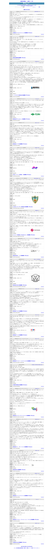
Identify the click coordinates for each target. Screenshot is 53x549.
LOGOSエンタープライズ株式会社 (23, 206)
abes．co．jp (37, 122)
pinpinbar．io (37, 210)
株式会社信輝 (19, 57)
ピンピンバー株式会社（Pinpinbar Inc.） (24, 234)
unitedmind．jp (37, 388)
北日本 (18, 5)
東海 (25, 5)
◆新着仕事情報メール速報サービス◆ (26, 1)
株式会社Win (19, 469)
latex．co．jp (37, 338)
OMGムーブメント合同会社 (22, 174)
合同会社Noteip (19, 542)
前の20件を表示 (23, 546)
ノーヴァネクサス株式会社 (21, 95)
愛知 (26, 5)
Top (41, 34)
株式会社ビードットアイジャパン (22, 495)
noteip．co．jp (37, 523)
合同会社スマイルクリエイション (22, 32)
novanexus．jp (37, 61)
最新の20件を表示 (27, 9)
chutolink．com (37, 238)
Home (43, 34)
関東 (19, 5)
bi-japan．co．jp (37, 473)
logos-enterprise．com (37, 178)
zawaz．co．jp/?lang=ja (37, 259)
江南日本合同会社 (20, 384)
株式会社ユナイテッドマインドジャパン (23, 415)
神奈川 (22, 5)
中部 (24, 5)
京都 (29, 5)
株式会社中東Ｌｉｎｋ (21, 255)
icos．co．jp (37, 314)
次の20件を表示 (29, 546)
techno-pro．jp (37, 419)
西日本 (32, 5)
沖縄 (35, 5)
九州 (34, 5)
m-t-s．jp (37, 499)
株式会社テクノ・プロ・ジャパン (22, 446)
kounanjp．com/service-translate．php (37, 364)
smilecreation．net (37, 11)
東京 (21, 5)
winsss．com (37, 450)
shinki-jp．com (37, 36)
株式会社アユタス (20, 311)
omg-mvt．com (37, 147)
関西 (28, 5)
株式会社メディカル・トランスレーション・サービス (26, 519)
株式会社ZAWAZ (20, 285)
